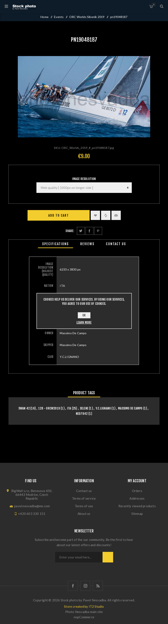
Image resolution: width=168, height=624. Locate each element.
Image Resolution (84, 179)
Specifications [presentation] (55, 244)
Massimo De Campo (130, 408)
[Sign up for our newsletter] (79, 557)
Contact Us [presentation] (116, 244)
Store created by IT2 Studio (84, 606)
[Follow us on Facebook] (73, 586)
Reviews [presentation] (87, 244)
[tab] (55, 244)
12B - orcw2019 (49, 408)
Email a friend (116, 215)
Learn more (84, 322)
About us (84, 513)
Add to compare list (105, 215)
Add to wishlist (95, 215)
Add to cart (58, 215)
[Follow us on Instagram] (85, 586)
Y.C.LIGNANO (103, 408)
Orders (137, 491)
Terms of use (84, 506)
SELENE (84, 408)
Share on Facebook (89, 231)
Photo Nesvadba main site (84, 612)
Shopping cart (153, 4)
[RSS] (98, 586)
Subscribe (108, 557)
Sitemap (137, 513)
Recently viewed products (137, 506)
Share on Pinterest (98, 231)
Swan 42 (24, 408)
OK (84, 315)
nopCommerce (84, 617)
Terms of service (84, 498)
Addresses (136, 498)
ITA (69, 408)
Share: (69, 231)
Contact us (84, 491)
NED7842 (81, 414)
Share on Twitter (81, 231)
